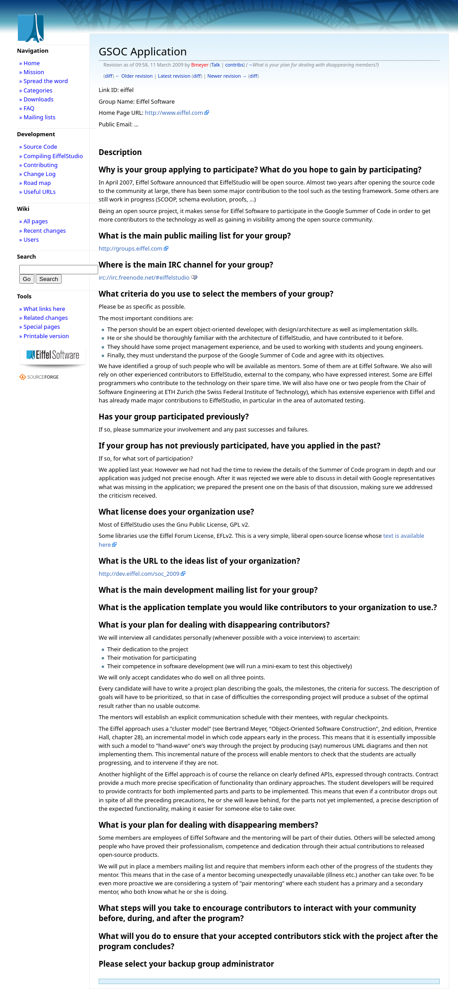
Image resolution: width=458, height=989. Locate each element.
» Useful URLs (37, 192)
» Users (29, 239)
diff (108, 76)
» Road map (35, 183)
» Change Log (37, 174)
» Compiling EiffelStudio (51, 156)
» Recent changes (42, 230)
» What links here (42, 309)
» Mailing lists (37, 117)
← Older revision (134, 76)
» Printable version (44, 336)
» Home (29, 63)
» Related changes (43, 318)
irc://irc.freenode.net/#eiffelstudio (144, 277)
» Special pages (39, 327)
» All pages (33, 221)
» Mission (31, 72)
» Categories (36, 90)
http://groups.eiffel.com (130, 248)
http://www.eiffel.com (174, 113)
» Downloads (36, 99)
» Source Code (38, 146)
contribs (234, 65)
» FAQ (26, 108)
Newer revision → (227, 76)
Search (26, 256)
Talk (215, 65)
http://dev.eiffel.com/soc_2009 (139, 574)
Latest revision (174, 76)
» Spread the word (43, 81)
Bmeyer (199, 65)
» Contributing (38, 165)
